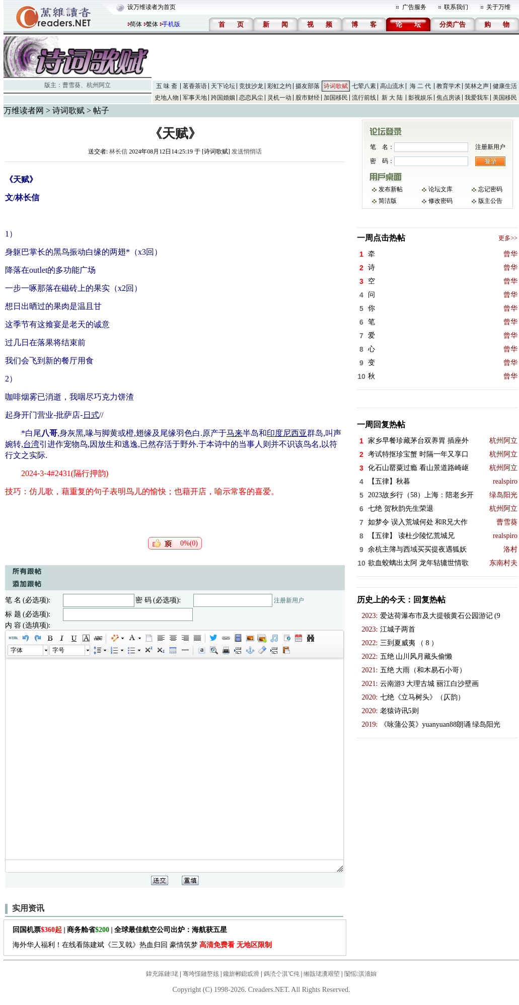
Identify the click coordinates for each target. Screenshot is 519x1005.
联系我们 (456, 7)
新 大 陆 (392, 97)
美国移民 (505, 97)
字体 (17, 650)
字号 (58, 650)
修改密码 (440, 200)
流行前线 (364, 97)
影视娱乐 (420, 97)
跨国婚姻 (223, 97)
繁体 (152, 24)
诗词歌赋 (336, 86)
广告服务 (414, 7)
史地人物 (167, 97)
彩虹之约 (279, 86)
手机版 (171, 24)
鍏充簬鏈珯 (162, 973)
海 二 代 (420, 86)
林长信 (118, 151)
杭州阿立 (99, 85)
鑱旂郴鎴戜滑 (241, 973)
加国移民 (336, 97)
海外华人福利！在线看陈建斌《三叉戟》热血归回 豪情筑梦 (142, 945)
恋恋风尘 (251, 97)
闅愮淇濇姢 (360, 973)
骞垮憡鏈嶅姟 (201, 973)
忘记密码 (490, 189)
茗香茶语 (195, 86)
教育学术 (448, 86)
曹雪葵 (71, 85)
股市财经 (307, 97)
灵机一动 (279, 97)
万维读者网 (24, 110)
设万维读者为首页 (151, 7)
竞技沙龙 (251, 86)
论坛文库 (440, 189)
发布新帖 (391, 189)
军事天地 (195, 97)
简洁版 (388, 200)
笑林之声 (477, 86)
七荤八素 (364, 86)
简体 (136, 24)
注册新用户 (289, 600)
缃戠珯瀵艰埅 (322, 973)
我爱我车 (477, 97)
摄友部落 (307, 86)
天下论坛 (223, 86)
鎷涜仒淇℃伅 (282, 973)
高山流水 (392, 86)
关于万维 (498, 7)
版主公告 (490, 200)
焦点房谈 (448, 97)
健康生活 (505, 86)
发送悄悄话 (247, 151)
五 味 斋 (166, 86)
